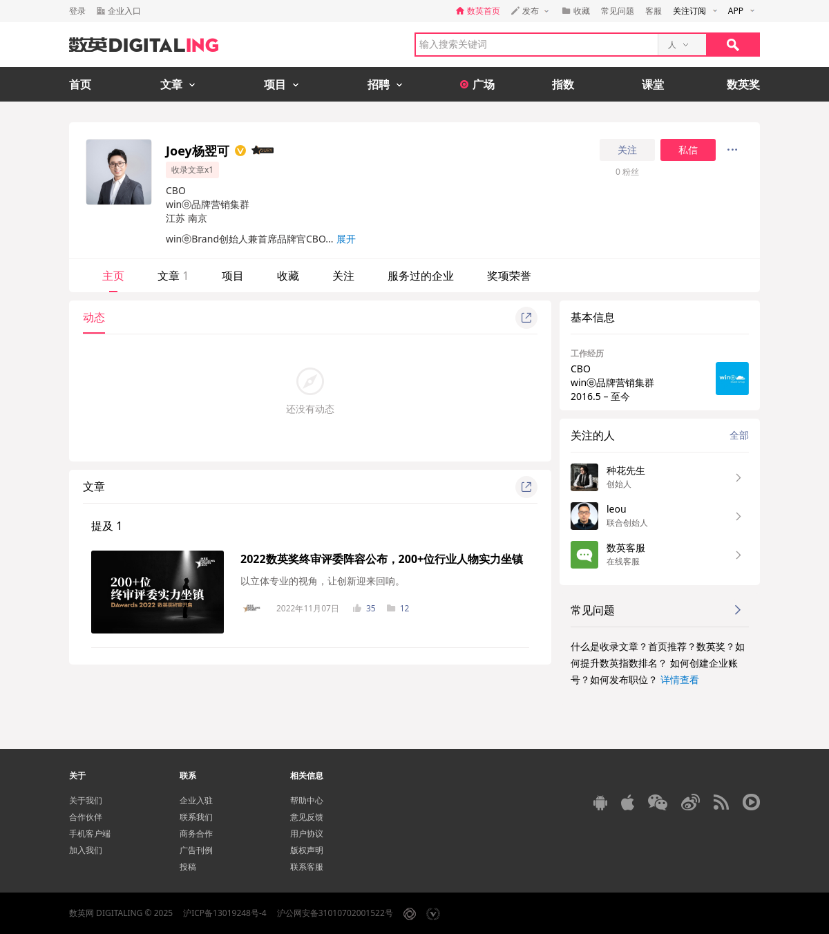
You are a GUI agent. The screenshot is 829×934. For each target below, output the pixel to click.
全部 (739, 434)
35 (364, 608)
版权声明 (306, 850)
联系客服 (306, 867)
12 (398, 608)
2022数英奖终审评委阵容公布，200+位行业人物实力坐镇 (381, 558)
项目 (233, 275)
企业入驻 (196, 800)
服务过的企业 (421, 275)
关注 (627, 149)
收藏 (288, 275)
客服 (653, 11)
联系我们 (196, 817)
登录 (77, 11)
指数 (563, 84)
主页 (113, 275)
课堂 (653, 84)
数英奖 (743, 84)
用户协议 (306, 833)
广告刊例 (196, 850)
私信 (688, 149)
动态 (94, 317)
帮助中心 (306, 800)
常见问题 (617, 11)
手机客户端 (90, 833)
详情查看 (679, 679)
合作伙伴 (85, 817)
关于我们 (85, 800)
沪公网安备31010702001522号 (335, 913)
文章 (173, 275)
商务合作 (196, 833)
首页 (80, 84)
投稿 (188, 867)
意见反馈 (306, 817)
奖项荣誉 (509, 275)
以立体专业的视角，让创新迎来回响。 (322, 580)
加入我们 (85, 850)
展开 (346, 238)
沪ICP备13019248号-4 (225, 913)
